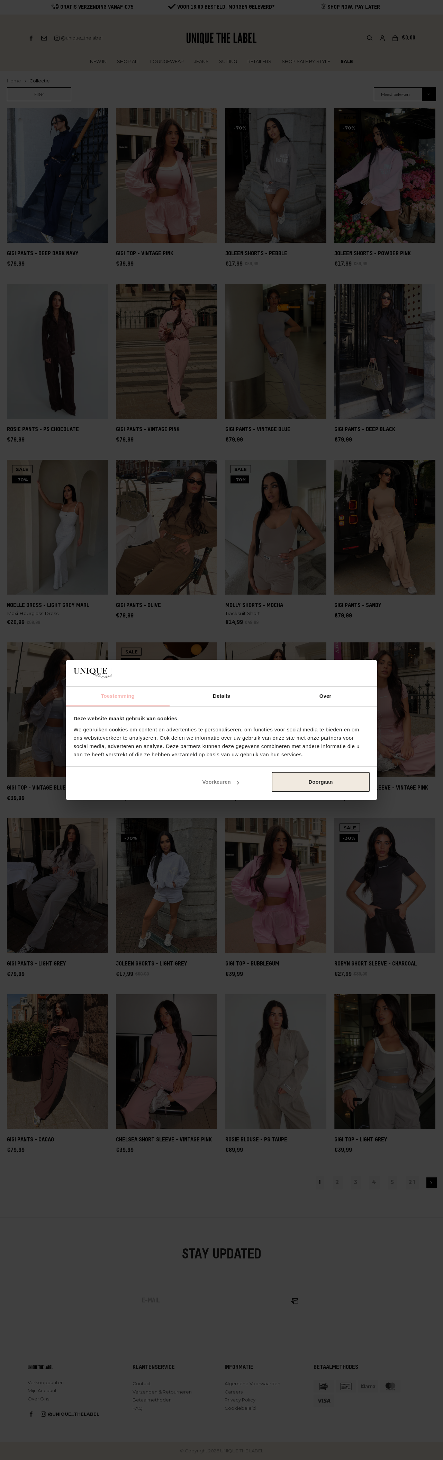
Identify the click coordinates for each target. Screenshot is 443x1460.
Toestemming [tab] (118, 696)
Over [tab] (325, 696)
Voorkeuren (220, 782)
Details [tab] (221, 696)
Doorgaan (320, 782)
